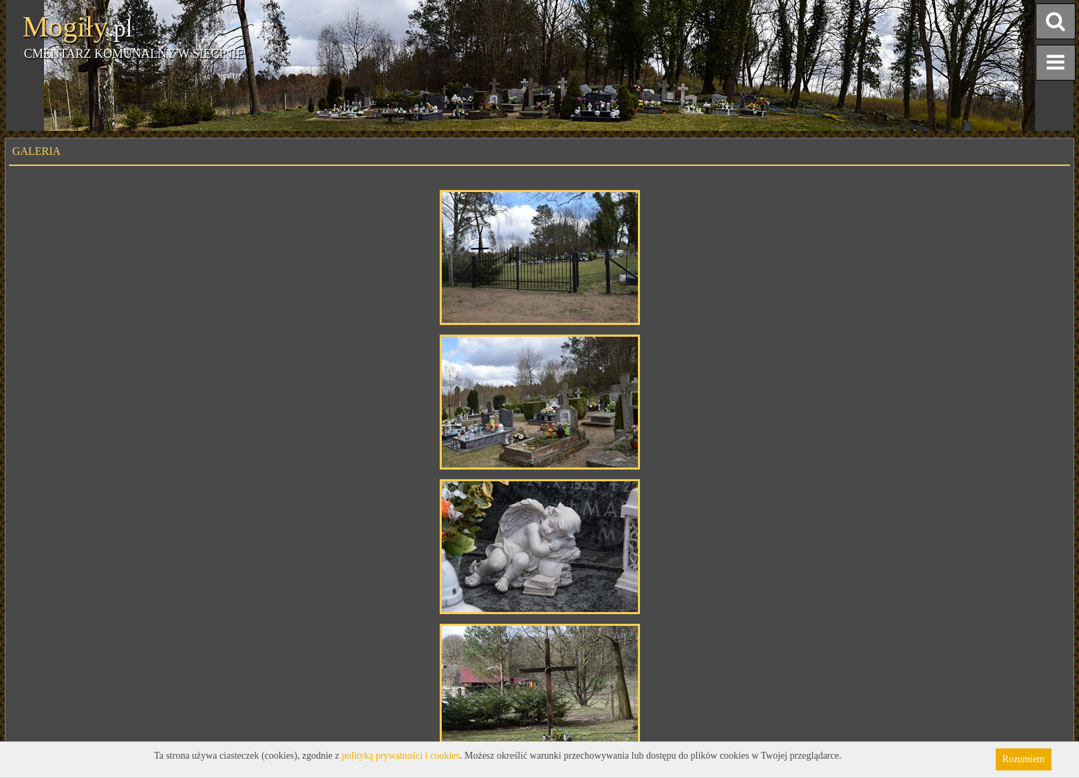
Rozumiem (1024, 759)
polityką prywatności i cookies (401, 755)
